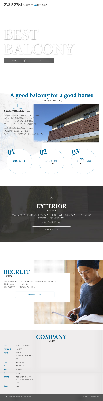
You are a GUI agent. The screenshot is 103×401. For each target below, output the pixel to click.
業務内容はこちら (51, 229)
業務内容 (77, 5)
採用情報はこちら (34, 294)
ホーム (69, 5)
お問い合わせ (94, 5)
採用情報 (85, 5)
